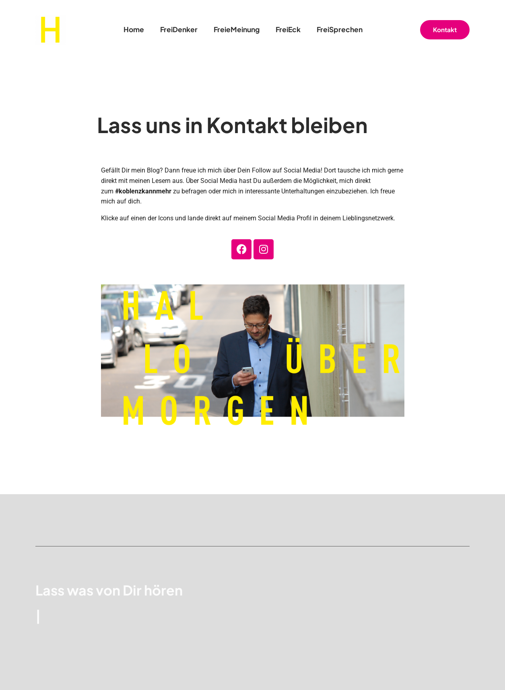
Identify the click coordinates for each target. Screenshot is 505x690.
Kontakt (445, 29)
